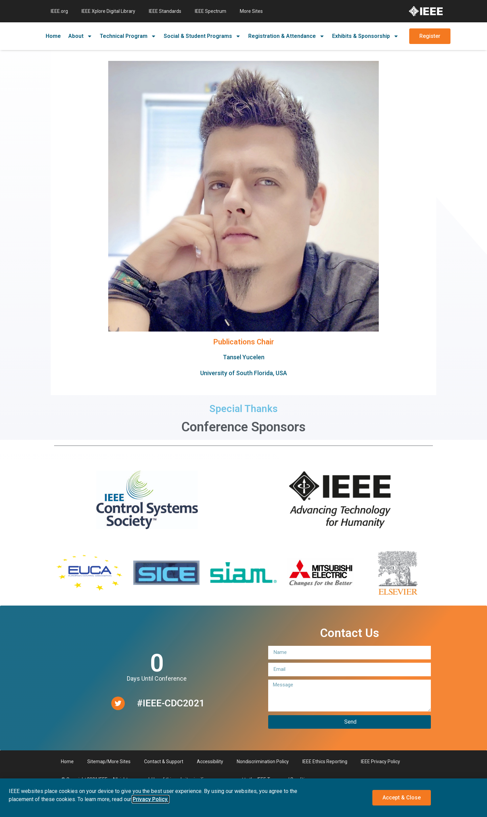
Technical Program (128, 36)
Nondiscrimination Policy (263, 761)
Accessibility (210, 761)
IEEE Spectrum (210, 11)
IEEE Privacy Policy (380, 761)
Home (53, 36)
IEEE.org (59, 11)
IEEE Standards (165, 11)
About (80, 36)
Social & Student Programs (202, 36)
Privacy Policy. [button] (150, 799)
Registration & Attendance (286, 36)
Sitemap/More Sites (109, 761)
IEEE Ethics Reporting (324, 761)
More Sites (251, 11)
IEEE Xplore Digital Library (108, 11)
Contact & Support (163, 761)
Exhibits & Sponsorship (365, 36)
